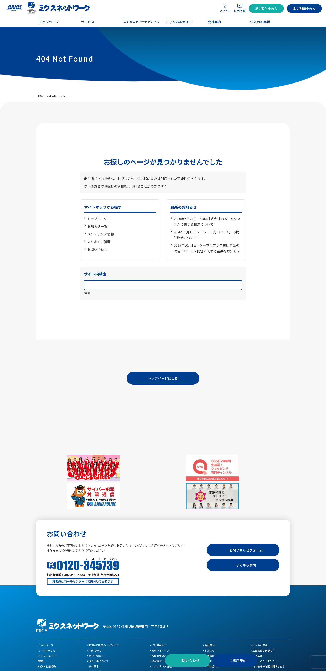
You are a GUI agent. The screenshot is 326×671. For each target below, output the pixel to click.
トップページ (97, 218)
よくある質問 (246, 535)
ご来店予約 (238, 660)
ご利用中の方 (306, 8)
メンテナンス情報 (100, 233)
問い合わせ (191, 660)
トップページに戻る (163, 378)
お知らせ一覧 (97, 226)
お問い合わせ (97, 249)
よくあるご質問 (99, 241)
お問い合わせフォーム (246, 520)
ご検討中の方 (268, 8)
